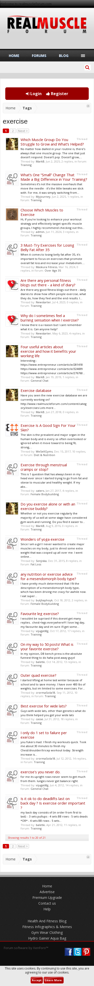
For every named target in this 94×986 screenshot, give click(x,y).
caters (40, 491)
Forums (39, 55)
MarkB (40, 161)
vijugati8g (42, 631)
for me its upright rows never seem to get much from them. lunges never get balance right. (53, 779)
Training (26, 165)
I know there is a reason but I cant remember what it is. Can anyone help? (51, 327)
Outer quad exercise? (38, 675)
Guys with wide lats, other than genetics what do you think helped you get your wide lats (53, 713)
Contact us (47, 903)
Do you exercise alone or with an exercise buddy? (48, 506)
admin (40, 232)
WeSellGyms (44, 451)
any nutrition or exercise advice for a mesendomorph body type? (48, 576)
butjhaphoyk (44, 600)
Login (34, 93)
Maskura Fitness (46, 267)
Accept (37, 980)
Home (14, 55)
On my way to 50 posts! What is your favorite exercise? (47, 646)
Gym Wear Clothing (47, 932)
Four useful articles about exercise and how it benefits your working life (48, 351)
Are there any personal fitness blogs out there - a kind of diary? (48, 282)
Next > (23, 131)
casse (39, 719)
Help (47, 909)
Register (57, 93)
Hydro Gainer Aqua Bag (47, 938)
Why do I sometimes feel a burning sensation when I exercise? (50, 318)
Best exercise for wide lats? (44, 705)
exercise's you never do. (40, 771)
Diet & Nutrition (44, 455)
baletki (40, 662)
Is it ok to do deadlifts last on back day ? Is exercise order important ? (53, 803)
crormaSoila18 (45, 692)
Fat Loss (36, 564)
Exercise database (36, 390)
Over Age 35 (53, 270)
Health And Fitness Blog (47, 921)
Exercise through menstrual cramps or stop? (44, 467)
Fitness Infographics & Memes (47, 926)
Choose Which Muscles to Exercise (42, 212)
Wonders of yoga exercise (42, 539)
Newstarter (43, 302)
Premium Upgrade (47, 897)
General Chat (39, 380)
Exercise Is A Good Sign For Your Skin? (48, 427)
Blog (63, 55)
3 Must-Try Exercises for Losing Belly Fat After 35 (47, 247)
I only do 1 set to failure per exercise (44, 735)
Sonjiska (41, 561)
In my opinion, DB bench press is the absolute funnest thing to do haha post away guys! (51, 656)
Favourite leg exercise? (40, 613)
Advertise (47, 891)
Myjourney (43, 196)
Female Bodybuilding (45, 494)
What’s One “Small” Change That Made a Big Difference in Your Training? (54, 177)
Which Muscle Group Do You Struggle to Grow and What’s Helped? (52, 142)
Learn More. (53, 980)
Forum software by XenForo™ (26, 948)
